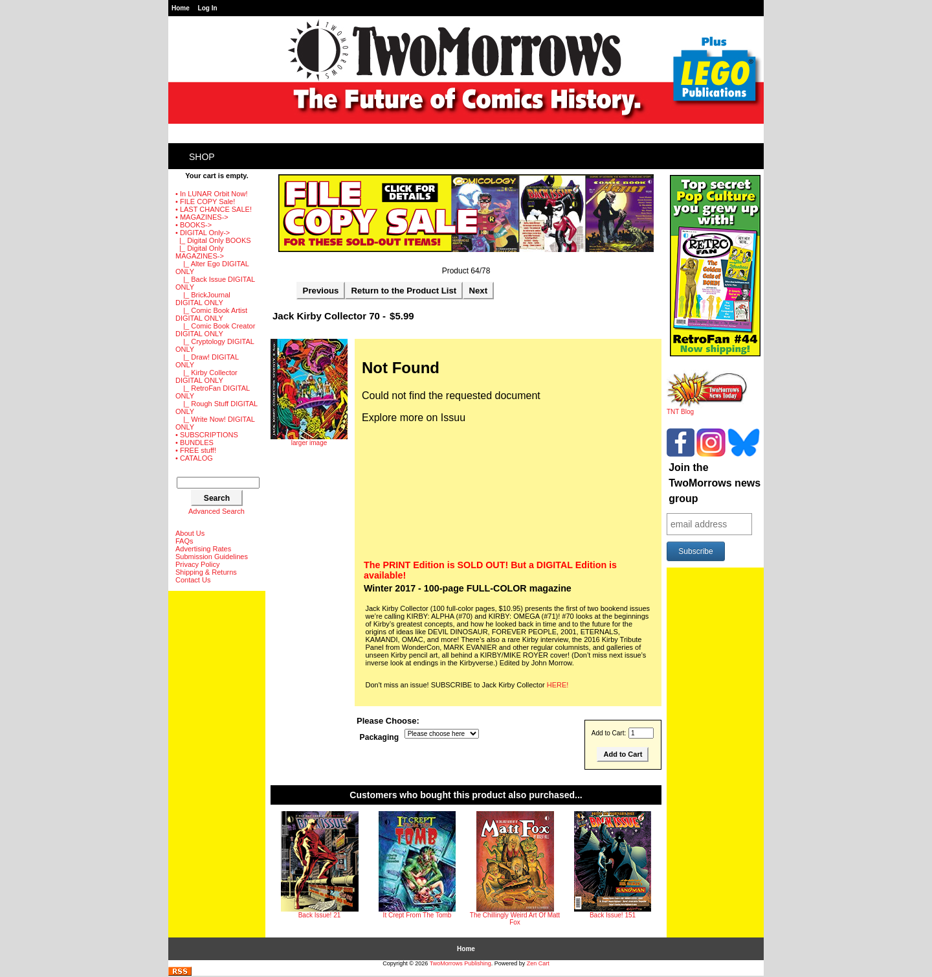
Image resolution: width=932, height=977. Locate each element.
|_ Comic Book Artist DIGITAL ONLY (211, 314)
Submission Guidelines (211, 556)
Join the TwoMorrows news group (714, 483)
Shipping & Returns (206, 572)
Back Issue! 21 (319, 915)
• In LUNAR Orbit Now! (211, 194)
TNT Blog (707, 408)
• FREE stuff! (195, 450)
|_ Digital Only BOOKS (213, 240)
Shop (202, 157)
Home (181, 8)
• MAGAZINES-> (201, 217)
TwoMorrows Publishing (460, 963)
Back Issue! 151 (613, 915)
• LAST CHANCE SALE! (213, 209)
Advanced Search (216, 511)
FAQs (184, 541)
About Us (190, 533)
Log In (207, 8)
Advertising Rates (203, 549)
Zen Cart (538, 963)
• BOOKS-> (193, 225)
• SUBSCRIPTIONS (206, 435)
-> (202, 232)
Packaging (379, 737)
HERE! (558, 685)
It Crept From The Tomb (417, 915)
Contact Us (192, 580)
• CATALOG (194, 458)
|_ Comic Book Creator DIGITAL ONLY (215, 330)
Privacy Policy (197, 564)
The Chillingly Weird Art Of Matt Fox (515, 919)
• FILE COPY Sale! (205, 201)
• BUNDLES (194, 442)
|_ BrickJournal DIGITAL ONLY (202, 298)
